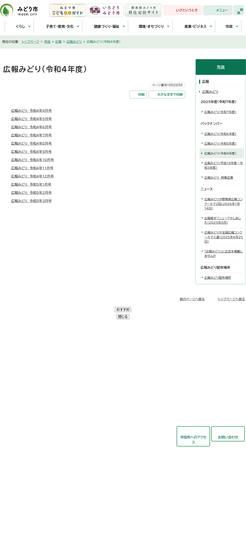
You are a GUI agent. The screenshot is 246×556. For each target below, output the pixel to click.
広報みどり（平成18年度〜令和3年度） (223, 165)
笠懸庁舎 (15, 352)
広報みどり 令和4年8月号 (31, 143)
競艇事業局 (104, 414)
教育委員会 (104, 444)
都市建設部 (104, 403)
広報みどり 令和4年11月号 (32, 168)
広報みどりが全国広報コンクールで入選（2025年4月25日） (223, 237)
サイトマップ (122, 527)
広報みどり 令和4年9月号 (31, 151)
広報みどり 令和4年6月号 (31, 127)
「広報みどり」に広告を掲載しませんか (223, 254)
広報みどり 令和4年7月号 (31, 135)
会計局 (101, 434)
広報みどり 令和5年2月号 (31, 192)
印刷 (141, 94)
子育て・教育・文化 (56, 26)
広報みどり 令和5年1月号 (31, 184)
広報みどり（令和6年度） (220, 133)
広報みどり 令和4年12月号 (32, 176)
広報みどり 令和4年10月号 (32, 160)
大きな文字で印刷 (170, 94)
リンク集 (99, 527)
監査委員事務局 (107, 465)
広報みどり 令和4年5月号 (31, 118)
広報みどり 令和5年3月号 (31, 201)
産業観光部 (104, 393)
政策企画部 (104, 352)
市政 (226, 26)
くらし (17, 26)
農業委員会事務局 (109, 475)
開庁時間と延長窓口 (23, 400)
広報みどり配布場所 (217, 277)
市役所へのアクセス (193, 425)
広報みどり (74, 41)
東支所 (13, 391)
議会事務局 (104, 455)
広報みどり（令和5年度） (220, 143)
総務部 (101, 362)
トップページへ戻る (231, 299)
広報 (58, 41)
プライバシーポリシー (70, 527)
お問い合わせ (228, 423)
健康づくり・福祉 (103, 26)
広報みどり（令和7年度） (220, 112)
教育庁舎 (15, 381)
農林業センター (19, 371)
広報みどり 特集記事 (218, 177)
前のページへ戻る (192, 299)
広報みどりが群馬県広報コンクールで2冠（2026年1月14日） (223, 204)
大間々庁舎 (16, 362)
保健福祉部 (104, 383)
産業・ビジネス (191, 26)
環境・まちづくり (148, 26)
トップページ (30, 41)
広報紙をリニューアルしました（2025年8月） (222, 220)
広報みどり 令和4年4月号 (31, 110)
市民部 (101, 372)
